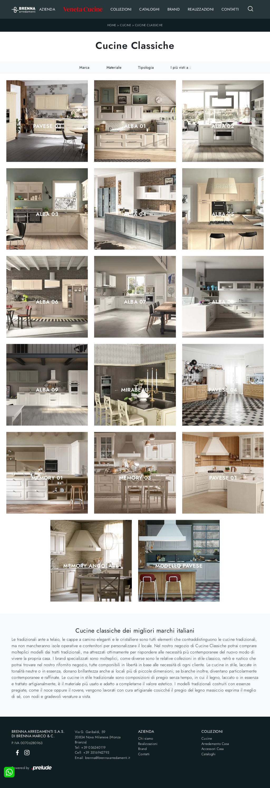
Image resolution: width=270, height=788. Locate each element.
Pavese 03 (47, 126)
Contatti (230, 9)
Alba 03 (47, 214)
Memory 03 (135, 478)
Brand (173, 9)
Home (111, 25)
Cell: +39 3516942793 (92, 752)
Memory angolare (91, 566)
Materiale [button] (114, 67)
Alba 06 (47, 302)
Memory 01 (47, 478)
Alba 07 (135, 302)
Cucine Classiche (149, 25)
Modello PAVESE (178, 566)
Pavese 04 (223, 390)
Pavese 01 (223, 478)
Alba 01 (135, 126)
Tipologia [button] (146, 67)
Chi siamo (145, 738)
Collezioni (121, 9)
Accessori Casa (212, 748)
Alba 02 (222, 126)
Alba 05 (223, 214)
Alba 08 (223, 302)
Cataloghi (149, 9)
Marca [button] (84, 67)
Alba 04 (135, 214)
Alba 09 (47, 390)
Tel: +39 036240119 (90, 747)
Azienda (47, 9)
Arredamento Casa (215, 743)
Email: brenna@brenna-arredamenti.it (102, 757)
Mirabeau (135, 390)
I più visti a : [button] (181, 67)
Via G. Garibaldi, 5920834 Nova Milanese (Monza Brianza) (98, 737)
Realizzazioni (201, 9)
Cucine (125, 25)
